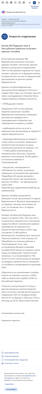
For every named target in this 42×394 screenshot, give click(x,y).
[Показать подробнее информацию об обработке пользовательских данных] (9, 384)
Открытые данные (11, 356)
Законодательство (11, 352)
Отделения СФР (13, 19)
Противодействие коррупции (16, 360)
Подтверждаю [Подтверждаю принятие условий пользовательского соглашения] (11, 389)
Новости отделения (8, 22)
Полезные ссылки (11, 363)
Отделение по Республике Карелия (13, 21)
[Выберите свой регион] (39, 2)
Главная (4, 19)
